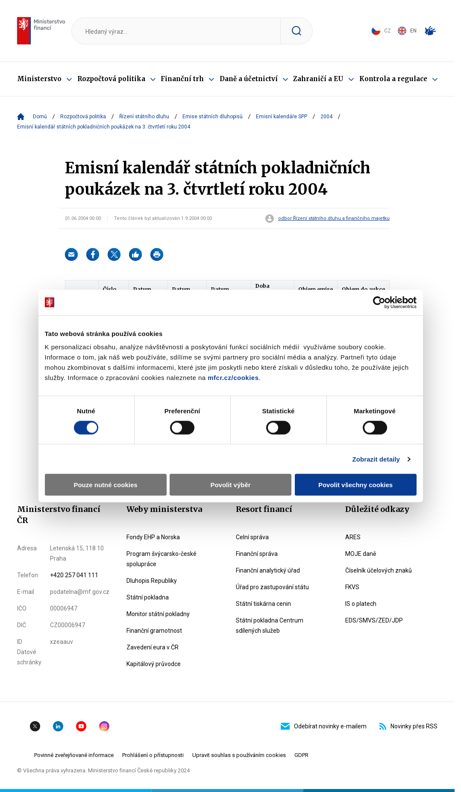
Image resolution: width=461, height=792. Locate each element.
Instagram (104, 726)
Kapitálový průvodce (153, 663)
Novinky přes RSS (408, 726)
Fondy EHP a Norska (153, 537)
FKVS (352, 587)
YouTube (81, 726)
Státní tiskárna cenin (263, 603)
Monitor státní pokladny (158, 614)
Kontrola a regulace (393, 79)
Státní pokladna (147, 597)
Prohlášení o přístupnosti (153, 755)
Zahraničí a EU (318, 79)
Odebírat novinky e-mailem (324, 726)
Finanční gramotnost (154, 630)
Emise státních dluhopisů (212, 117)
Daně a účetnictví (249, 79)
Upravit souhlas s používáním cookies (239, 755)
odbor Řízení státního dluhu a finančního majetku (334, 218)
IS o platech (360, 603)
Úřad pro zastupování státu (272, 587)
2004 (326, 117)
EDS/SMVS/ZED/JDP (374, 620)
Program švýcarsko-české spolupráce (161, 558)
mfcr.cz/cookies (233, 377)
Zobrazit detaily (376, 458)
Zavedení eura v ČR (152, 647)
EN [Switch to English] (407, 30)
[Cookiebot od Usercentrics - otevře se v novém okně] (379, 302)
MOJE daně (360, 553)
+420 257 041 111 (74, 575)
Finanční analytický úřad (268, 570)
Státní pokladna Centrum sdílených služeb (269, 625)
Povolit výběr (230, 484)
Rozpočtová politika (111, 79)
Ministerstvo (39, 79)
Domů (40, 116)
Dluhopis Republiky (151, 580)
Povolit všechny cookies (355, 484)
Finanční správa (257, 553)
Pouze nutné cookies (105, 484)
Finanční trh (182, 79)
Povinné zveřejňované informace (74, 755)
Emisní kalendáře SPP (281, 117)
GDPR (301, 755)
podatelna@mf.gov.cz (79, 591)
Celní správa (252, 537)
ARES (353, 537)
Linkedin (58, 726)
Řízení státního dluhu (144, 117)
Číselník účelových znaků (378, 570)
